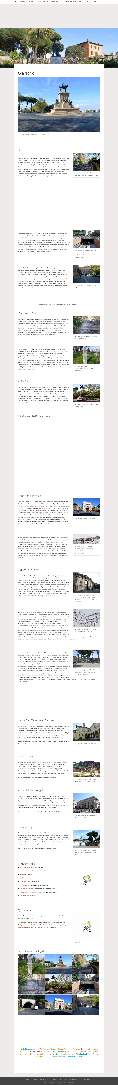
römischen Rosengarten (52, 677)
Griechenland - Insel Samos (87, 1054)
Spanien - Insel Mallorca (47, 1056)
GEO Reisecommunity (26, 867)
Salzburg (85, 1049)
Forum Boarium (36, 510)
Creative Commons (34, 925)
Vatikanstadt (32, 167)
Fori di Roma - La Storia (27, 888)
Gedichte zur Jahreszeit (29, 1049)
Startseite (28, 68)
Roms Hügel (39, 68)
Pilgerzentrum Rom (25, 892)
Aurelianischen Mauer (31, 506)
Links (42, 1079)
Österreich (93, 1049)
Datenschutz (72, 1079)
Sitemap (36, 1079)
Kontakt (55, 1079)
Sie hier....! (28, 744)
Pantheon (62, 274)
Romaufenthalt (30, 895)
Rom (33, 68)
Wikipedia (61, 916)
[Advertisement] (59, 16)
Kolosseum (21, 279)
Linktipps (48, 1079)
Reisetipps (77, 1049)
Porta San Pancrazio (45, 251)
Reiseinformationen (67, 1054)
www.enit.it (23, 885)
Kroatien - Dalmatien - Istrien (70, 1057)
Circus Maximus (22, 764)
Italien (75, 1051)
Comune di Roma (25, 881)
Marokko (68, 1051)
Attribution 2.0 (45, 925)
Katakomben (36, 871)
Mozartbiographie (32, 1051)
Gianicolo (46, 68)
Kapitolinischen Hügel (50, 277)
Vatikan (56, 1054)
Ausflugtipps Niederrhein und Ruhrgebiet (56, 1049)
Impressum (63, 1079)
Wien (22, 1051)
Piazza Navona (22, 277)
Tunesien (82, 1051)
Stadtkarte (23, 878)
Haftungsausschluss (85, 1079)
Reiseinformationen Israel (41, 1054)
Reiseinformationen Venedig (53, 1051)
